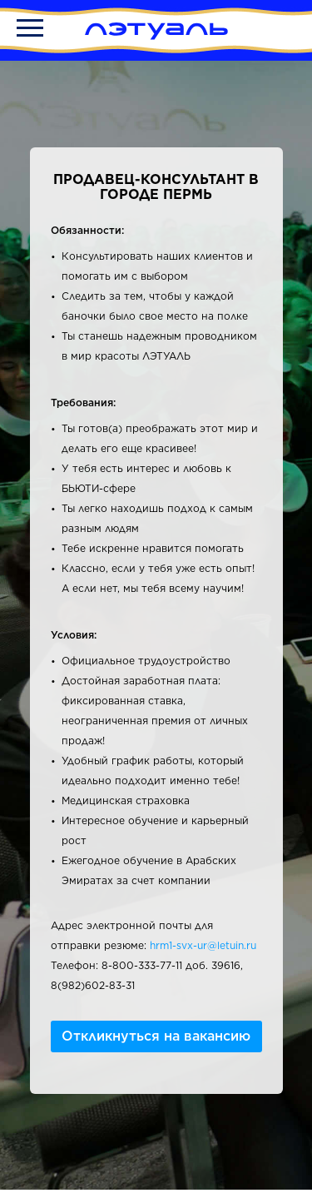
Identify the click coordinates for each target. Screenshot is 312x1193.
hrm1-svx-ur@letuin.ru (203, 945)
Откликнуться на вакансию (156, 1036)
